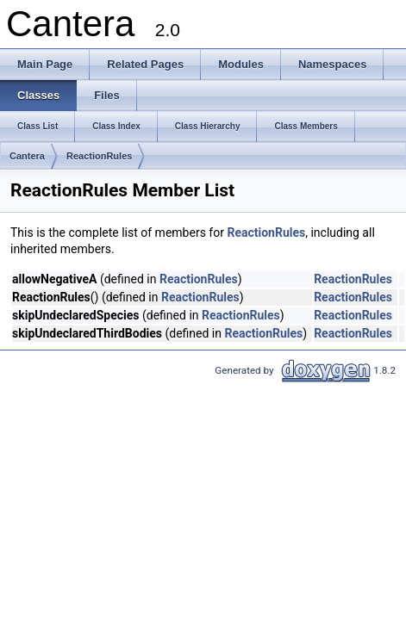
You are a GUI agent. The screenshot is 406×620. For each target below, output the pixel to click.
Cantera (27, 156)
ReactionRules (99, 156)
